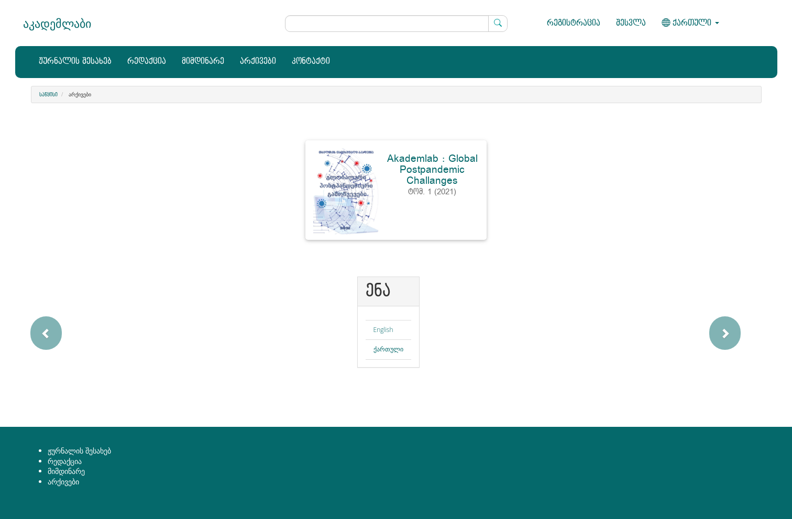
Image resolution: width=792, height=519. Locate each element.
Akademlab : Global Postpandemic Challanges (432, 169)
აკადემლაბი (57, 23)
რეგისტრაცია (573, 23)
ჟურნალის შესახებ (75, 61)
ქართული (388, 349)
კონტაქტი (311, 61)
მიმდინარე (203, 61)
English (383, 329)
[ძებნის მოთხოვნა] (396, 23)
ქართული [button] (690, 23)
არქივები (258, 61)
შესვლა (631, 23)
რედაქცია (146, 61)
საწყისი (48, 94)
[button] (78, 327)
